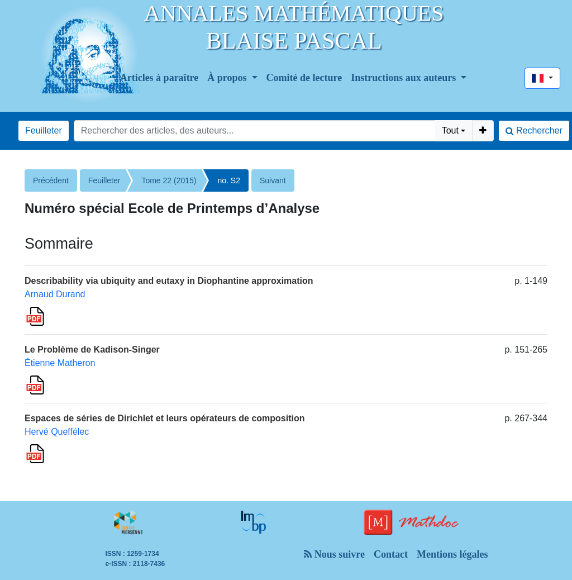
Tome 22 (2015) (168, 180)
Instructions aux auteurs (405, 77)
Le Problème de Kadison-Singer (92, 349)
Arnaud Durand (55, 294)
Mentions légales (452, 554)
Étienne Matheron (60, 363)
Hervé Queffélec (57, 431)
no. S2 (228, 180)
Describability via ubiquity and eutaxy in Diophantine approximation (169, 281)
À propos (228, 77)
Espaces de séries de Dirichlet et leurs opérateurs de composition (165, 418)
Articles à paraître (159, 77)
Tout (450, 130)
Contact (391, 554)
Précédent (51, 180)
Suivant (273, 180)
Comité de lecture (304, 77)
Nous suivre (334, 554)
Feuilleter (43, 130)
